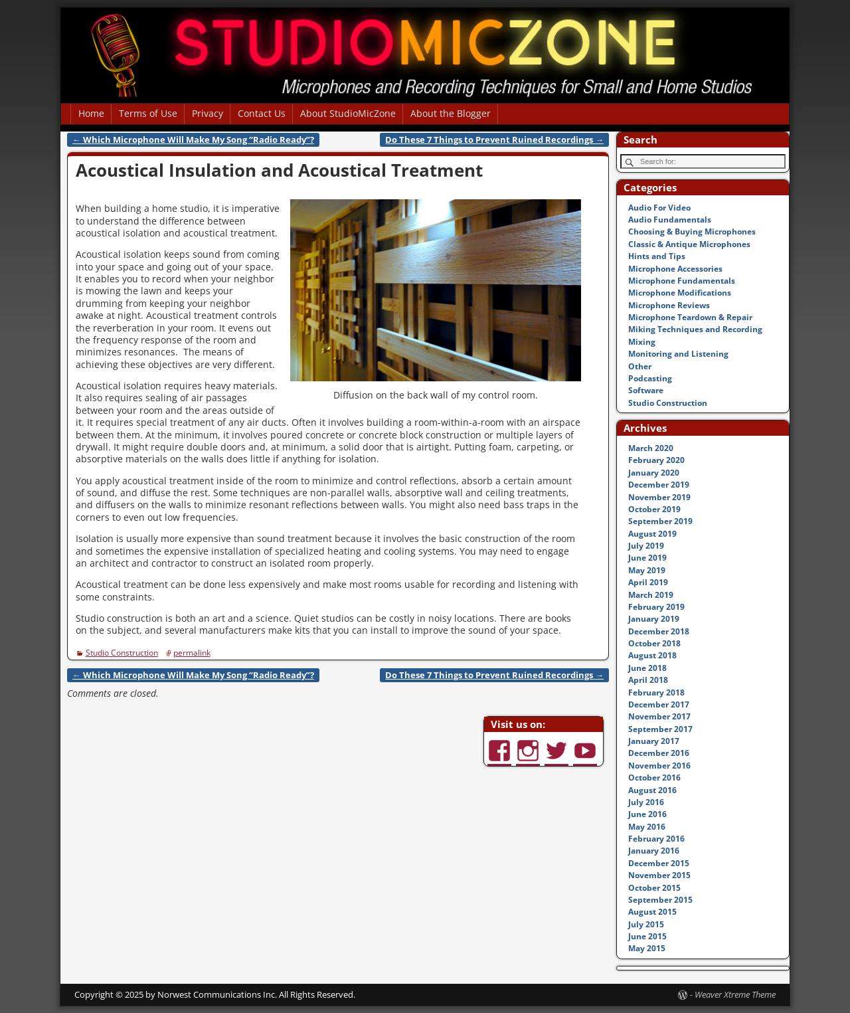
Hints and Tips (656, 256)
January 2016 (653, 850)
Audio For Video (659, 207)
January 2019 (653, 618)
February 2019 (656, 606)
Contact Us (262, 113)
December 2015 (658, 863)
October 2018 (654, 643)
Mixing (641, 341)
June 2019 (647, 557)
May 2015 (646, 948)
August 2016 (652, 790)
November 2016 (659, 765)
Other (639, 366)
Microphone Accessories (675, 268)
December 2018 (658, 631)
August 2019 (652, 533)
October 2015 (654, 887)
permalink (192, 652)
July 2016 (646, 802)
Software (645, 390)
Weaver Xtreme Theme (735, 994)
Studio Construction (122, 652)
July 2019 (646, 545)
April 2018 (648, 680)
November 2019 (659, 497)
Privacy (207, 113)
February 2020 (656, 460)
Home (91, 113)
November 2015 (659, 875)
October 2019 (654, 509)
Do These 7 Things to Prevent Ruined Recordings (494, 139)
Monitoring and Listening (678, 353)
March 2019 (650, 594)
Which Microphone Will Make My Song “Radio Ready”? (193, 139)
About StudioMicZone (348, 113)
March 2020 (650, 448)
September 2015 (660, 899)
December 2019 (658, 484)
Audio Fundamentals (669, 219)
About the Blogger (450, 113)
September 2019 (660, 521)
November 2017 (659, 716)
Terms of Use (148, 113)
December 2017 (658, 704)
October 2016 (654, 777)
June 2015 (647, 936)
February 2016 (656, 838)
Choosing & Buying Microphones (692, 231)
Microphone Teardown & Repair (690, 317)
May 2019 (646, 570)
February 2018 (656, 692)
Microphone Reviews (669, 305)
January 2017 (653, 741)
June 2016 (647, 814)
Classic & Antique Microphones (689, 244)
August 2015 (652, 911)
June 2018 (647, 668)
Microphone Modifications (679, 292)
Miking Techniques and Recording (695, 329)
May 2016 (646, 826)
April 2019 (648, 582)
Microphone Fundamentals (681, 280)
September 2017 (660, 729)
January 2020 (653, 472)
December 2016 (658, 753)
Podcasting (650, 378)
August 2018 (652, 655)
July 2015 (646, 924)
